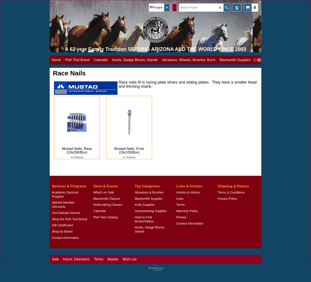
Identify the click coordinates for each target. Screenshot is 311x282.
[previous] (255, 60)
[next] (259, 60)
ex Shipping (77, 157)
